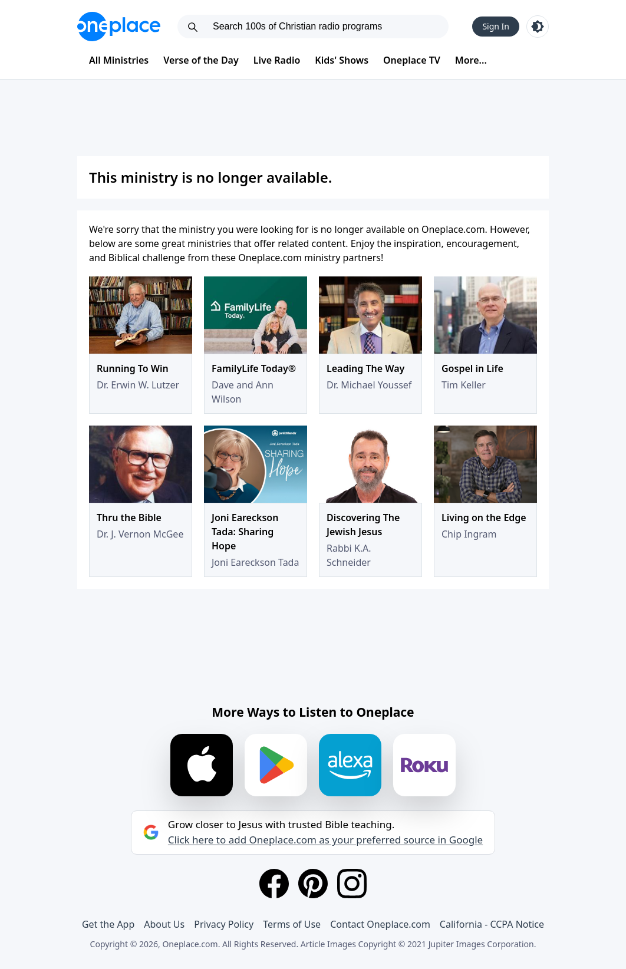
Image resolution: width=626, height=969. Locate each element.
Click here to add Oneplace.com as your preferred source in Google (325, 839)
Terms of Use (292, 924)
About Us (164, 924)
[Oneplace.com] (118, 26)
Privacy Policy (223, 924)
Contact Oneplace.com (380, 924)
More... (471, 60)
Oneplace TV (411, 60)
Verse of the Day (201, 60)
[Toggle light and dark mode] (537, 26)
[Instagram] (352, 883)
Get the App (108, 924)
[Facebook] (274, 883)
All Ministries (119, 60)
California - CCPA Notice (492, 924)
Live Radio (277, 60)
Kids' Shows (341, 60)
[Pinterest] (313, 883)
